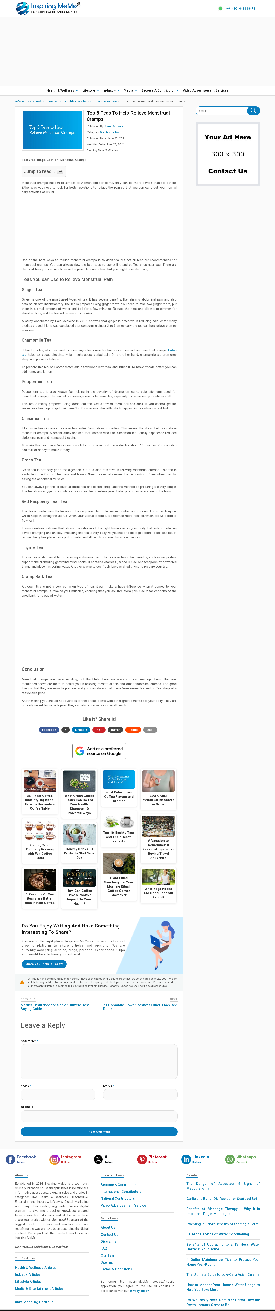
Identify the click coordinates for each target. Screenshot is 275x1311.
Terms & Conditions (116, 1263)
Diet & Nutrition (110, 132)
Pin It (99, 730)
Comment (29, 1040)
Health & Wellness (60, 91)
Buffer (115, 730)
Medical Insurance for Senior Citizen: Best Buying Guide (55, 1006)
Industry (109, 91)
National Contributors (118, 1192)
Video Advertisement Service (123, 1199)
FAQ (104, 1242)
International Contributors (121, 1185)
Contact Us (109, 1228)
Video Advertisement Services (205, 91)
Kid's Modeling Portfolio (34, 1296)
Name (26, 1083)
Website (27, 1103)
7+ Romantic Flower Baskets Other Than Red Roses (140, 1006)
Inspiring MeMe (129, 1307)
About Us (108, 1221)
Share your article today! (45, 963)
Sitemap (107, 1256)
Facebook (49, 730)
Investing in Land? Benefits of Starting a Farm (222, 1217)
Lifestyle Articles (28, 1275)
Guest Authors (113, 126)
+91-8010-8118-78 (239, 9)
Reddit (133, 730)
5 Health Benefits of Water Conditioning (217, 1228)
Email (150, 730)
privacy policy (139, 1284)
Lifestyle (88, 91)
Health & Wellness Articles (36, 1261)
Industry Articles (28, 1268)
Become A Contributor (158, 91)
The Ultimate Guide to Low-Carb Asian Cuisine (222, 1268)
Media (128, 91)
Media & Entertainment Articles (39, 1282)
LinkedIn (81, 730)
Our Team (108, 1249)
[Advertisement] (137, 51)
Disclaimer (109, 1235)
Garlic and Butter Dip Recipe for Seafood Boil (222, 1192)
